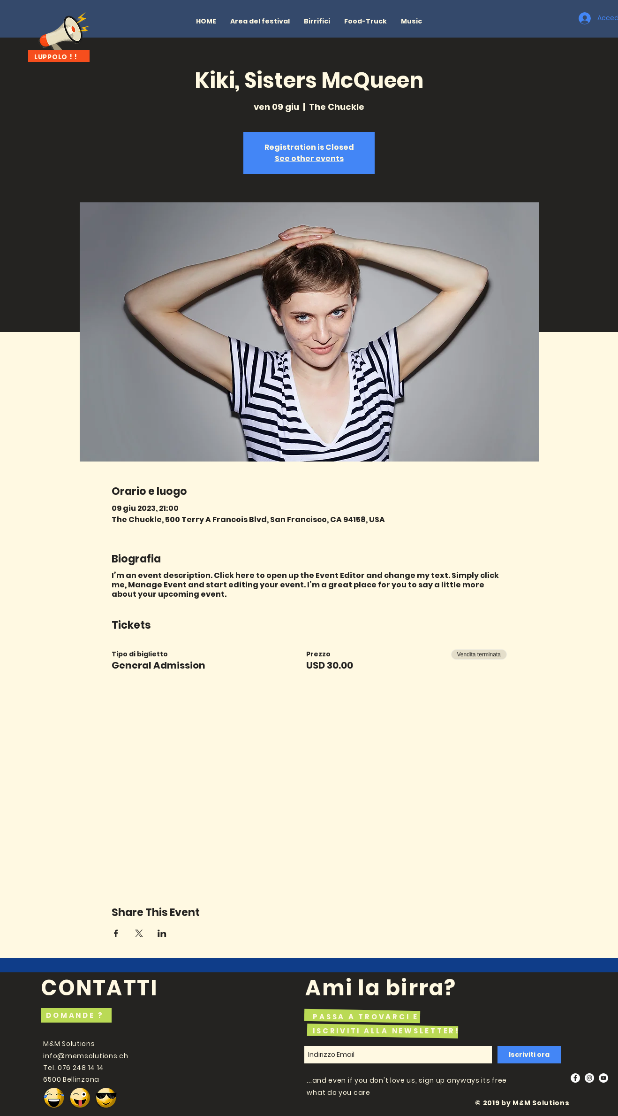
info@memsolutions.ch (85, 1056)
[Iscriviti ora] (529, 1054)
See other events (309, 158)
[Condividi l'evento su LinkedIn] (162, 933)
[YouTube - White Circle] (603, 1078)
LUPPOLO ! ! (55, 57)
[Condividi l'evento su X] (139, 933)
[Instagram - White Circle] (589, 1078)
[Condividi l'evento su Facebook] (116, 933)
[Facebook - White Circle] (575, 1078)
